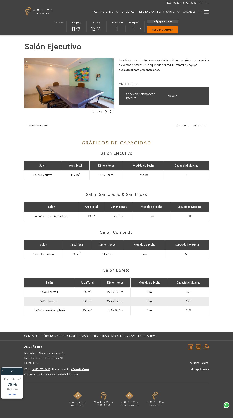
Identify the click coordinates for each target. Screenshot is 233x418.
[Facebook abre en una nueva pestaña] (190, 346)
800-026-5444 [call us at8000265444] (194, 3)
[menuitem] (32, 336)
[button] (76, 26)
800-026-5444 (80, 369)
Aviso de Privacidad (94, 336)
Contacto (31, 336)
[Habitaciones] (85, 11)
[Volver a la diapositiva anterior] (93, 111)
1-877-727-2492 (41, 369)
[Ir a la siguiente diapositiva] (106, 111)
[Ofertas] (111, 11)
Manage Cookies (200, 369)
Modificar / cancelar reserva (133, 336)
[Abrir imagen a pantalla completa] (111, 111)
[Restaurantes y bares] (140, 11)
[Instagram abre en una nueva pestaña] (198, 346)
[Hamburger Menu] (205, 11)
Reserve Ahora (165, 29)
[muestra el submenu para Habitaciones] (100, 11)
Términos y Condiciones (59, 336)
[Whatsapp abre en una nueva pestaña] (206, 346)
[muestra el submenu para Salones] (182, 11)
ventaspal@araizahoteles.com (62, 374)
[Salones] (172, 11)
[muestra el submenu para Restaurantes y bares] (161, 11)
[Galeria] (192, 11)
